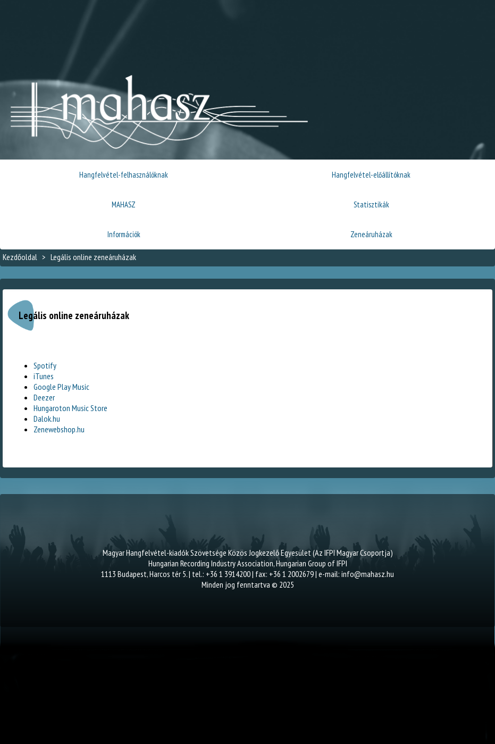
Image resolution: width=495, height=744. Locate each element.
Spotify (44, 365)
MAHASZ (124, 204)
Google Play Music (61, 386)
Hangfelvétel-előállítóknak (371, 175)
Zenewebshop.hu (59, 429)
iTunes (43, 376)
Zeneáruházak (371, 234)
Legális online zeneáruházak (93, 257)
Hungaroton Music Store (70, 408)
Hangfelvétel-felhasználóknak (123, 175)
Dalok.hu (46, 418)
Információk (123, 234)
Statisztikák (371, 204)
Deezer (44, 397)
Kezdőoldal (20, 257)
